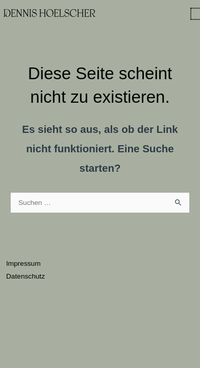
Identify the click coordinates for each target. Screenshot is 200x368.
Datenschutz (25, 276)
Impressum (23, 263)
